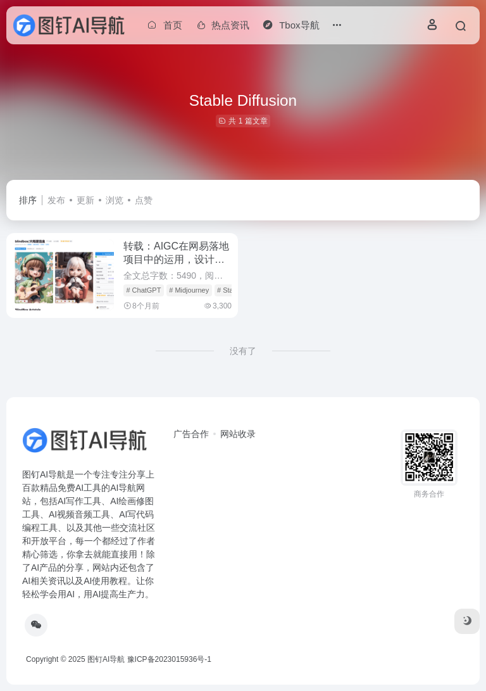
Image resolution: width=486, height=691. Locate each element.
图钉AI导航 (106, 659)
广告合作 (191, 434)
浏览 (114, 200)
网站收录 (238, 434)
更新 (85, 200)
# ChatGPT (143, 290)
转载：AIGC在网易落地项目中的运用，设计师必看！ (176, 259)
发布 (56, 200)
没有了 (243, 351)
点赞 (144, 200)
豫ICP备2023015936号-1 (169, 659)
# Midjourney (189, 290)
